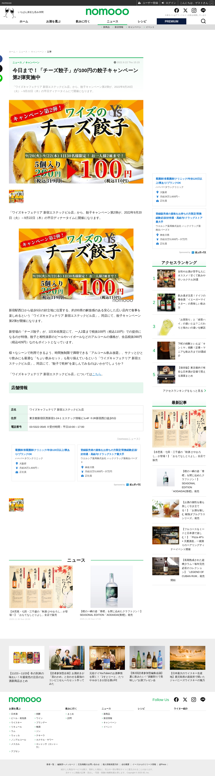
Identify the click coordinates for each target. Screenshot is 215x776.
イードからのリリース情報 (144, 764)
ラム (13, 731)
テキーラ (40, 735)
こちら (96, 374)
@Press (162, 764)
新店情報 (119, 27)
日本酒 (14, 714)
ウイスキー (16, 722)
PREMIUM (171, 21)
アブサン (15, 751)
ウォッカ (15, 735)
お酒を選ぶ (53, 21)
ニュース (112, 21)
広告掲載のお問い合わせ (89, 764)
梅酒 (38, 727)
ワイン (39, 718)
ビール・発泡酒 (18, 718)
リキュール (16, 727)
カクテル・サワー (44, 740)
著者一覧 (50, 764)
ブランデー (41, 722)
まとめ (70, 714)
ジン (38, 731)
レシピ (142, 21)
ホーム (24, 21)
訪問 (69, 718)
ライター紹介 (181, 708)
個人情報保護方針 (110, 764)
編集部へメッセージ (66, 764)
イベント (150, 27)
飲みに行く (83, 21)
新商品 (106, 27)
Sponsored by (119, 485)
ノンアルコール (18, 740)
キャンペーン (134, 27)
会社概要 (125, 764)
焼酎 (38, 714)
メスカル (15, 744)
